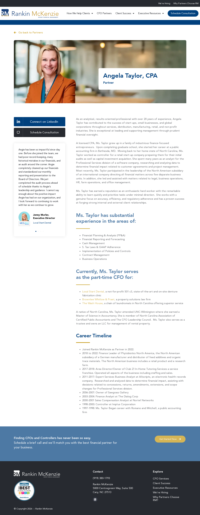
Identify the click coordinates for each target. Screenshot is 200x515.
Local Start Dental (42, 222)
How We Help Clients (80, 13)
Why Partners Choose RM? (166, 498)
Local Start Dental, (93, 291)
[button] (35, 231)
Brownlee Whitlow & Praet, (98, 299)
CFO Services (161, 478)
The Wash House (92, 303)
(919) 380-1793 (101, 478)
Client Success (124, 13)
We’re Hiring (164, 3)
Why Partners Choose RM (185, 3)
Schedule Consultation (183, 13)
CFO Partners (104, 13)
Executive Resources (151, 13)
